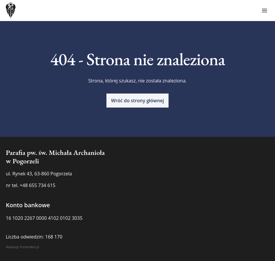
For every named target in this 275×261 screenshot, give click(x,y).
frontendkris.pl (29, 247)
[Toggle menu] (264, 10)
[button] (138, 101)
